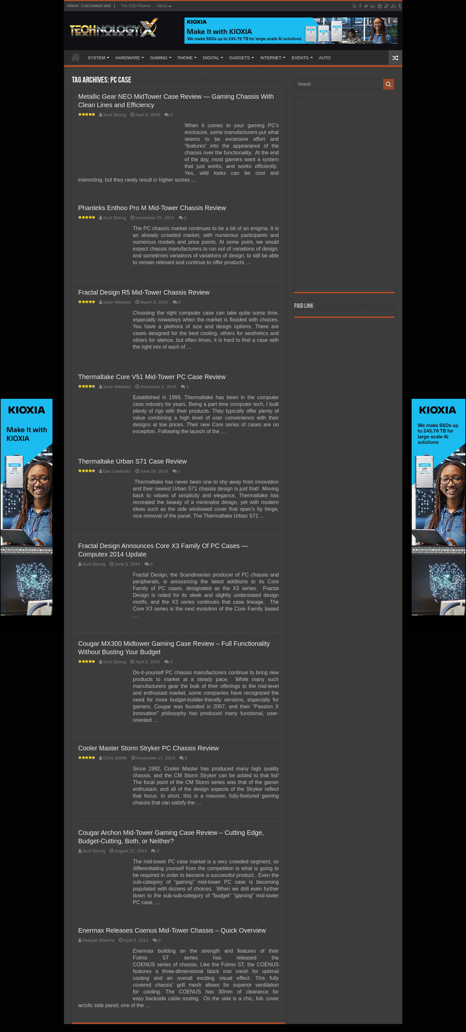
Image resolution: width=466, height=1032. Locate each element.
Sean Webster (117, 302)
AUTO (325, 57)
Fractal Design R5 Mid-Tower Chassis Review (144, 292)
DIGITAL (211, 57)
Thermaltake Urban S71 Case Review (132, 461)
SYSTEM (96, 57)
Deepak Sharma (98, 940)
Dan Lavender (117, 471)
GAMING (158, 57)
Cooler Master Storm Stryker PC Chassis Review (148, 748)
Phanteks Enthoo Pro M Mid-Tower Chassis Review (152, 207)
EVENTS (300, 57)
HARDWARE (128, 57)
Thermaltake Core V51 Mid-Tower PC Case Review (152, 376)
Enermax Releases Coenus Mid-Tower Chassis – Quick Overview (172, 930)
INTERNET (270, 57)
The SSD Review (135, 6)
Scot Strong (114, 114)
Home (75, 57)
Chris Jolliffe (115, 758)
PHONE (185, 57)
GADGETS (239, 57)
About (162, 6)
